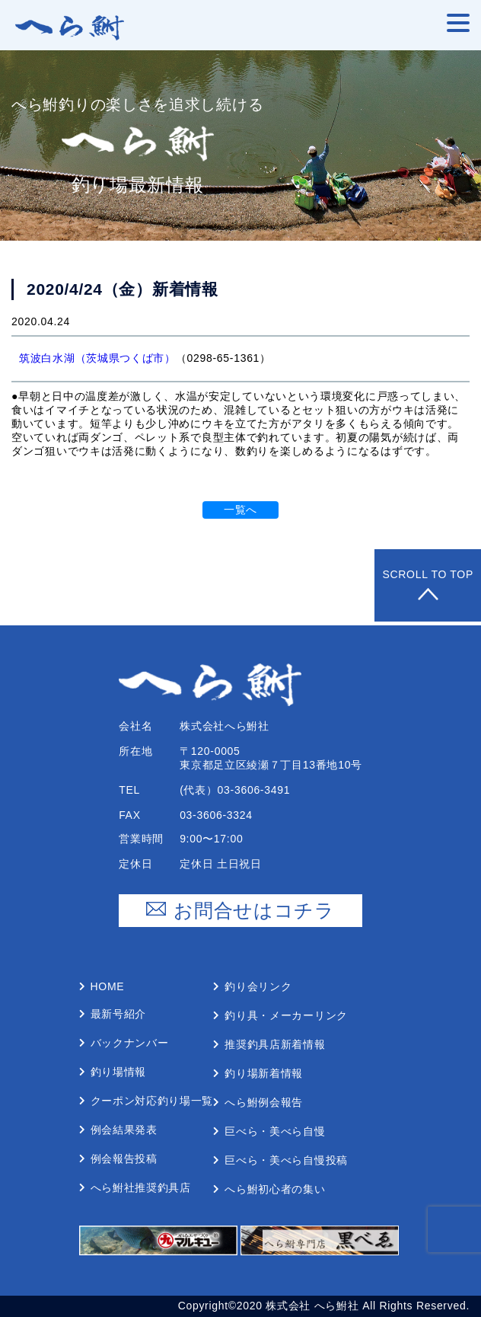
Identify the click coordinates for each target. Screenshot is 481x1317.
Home (108, 986)
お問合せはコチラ (240, 910)
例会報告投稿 (124, 1158)
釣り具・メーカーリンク (286, 1015)
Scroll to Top (427, 585)
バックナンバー (130, 1043)
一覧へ (240, 509)
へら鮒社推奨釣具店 (141, 1187)
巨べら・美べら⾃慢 (275, 1131)
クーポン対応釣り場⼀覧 (152, 1101)
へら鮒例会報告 (264, 1102)
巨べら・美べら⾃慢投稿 (286, 1160)
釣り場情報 (119, 1072)
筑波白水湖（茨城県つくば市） (97, 358)
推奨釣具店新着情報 (275, 1044)
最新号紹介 (119, 1014)
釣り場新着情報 (264, 1073)
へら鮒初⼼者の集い (275, 1189)
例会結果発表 (124, 1130)
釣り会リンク (258, 986)
